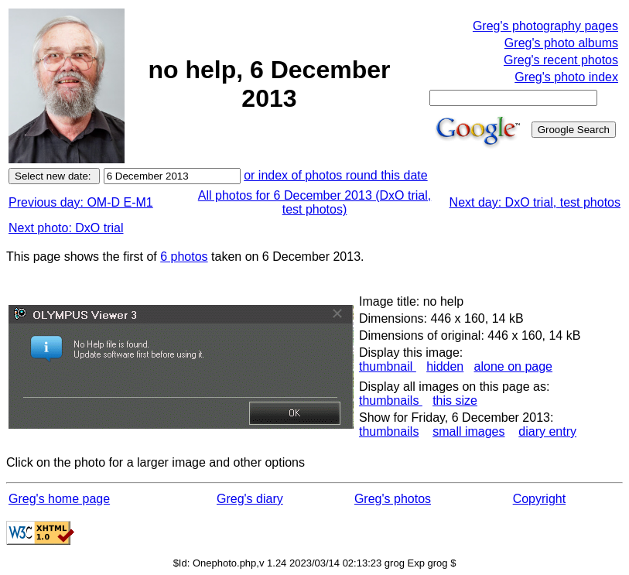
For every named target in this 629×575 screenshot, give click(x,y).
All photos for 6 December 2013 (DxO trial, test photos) (314, 202)
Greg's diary (250, 498)
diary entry (547, 431)
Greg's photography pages (545, 26)
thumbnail (387, 366)
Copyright (539, 498)
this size (454, 400)
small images (468, 431)
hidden (444, 366)
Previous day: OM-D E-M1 (81, 202)
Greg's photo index (566, 77)
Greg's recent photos (561, 60)
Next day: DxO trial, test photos (535, 202)
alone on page (513, 366)
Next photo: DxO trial (66, 227)
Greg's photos (392, 498)
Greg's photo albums (561, 43)
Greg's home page (59, 498)
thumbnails (390, 400)
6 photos (183, 256)
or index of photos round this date (336, 175)
